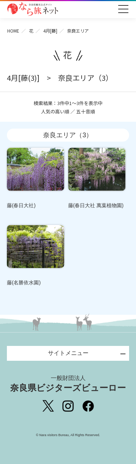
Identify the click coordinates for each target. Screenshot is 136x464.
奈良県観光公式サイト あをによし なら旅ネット (32, 9)
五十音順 (85, 111)
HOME (13, 31)
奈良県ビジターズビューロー (68, 384)
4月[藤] (50, 31)
